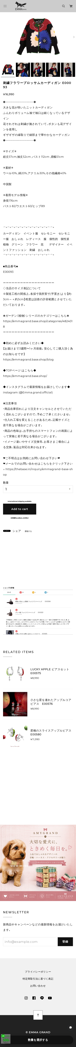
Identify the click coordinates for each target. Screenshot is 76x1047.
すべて (9, 593)
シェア (16, 531)
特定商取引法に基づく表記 (38, 979)
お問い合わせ (38, 986)
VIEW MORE (19, 866)
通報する (28, 531)
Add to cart (19, 509)
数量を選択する (38, 1040)
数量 (6, 482)
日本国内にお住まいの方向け (20, 518)
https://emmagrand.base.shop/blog (28, 359)
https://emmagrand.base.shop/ (25, 376)
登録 (65, 942)
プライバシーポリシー (38, 972)
